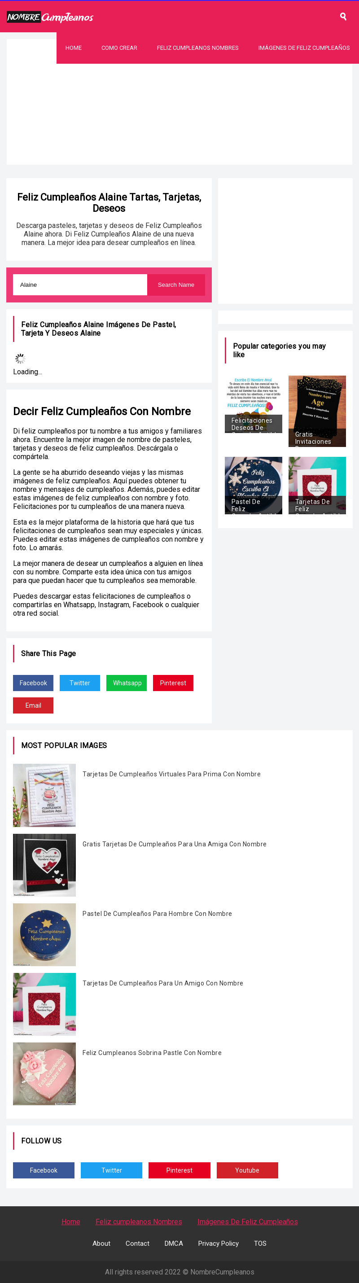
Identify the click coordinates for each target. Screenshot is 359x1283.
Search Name (176, 284)
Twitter (80, 683)
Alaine (90, 333)
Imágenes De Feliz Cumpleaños (304, 47)
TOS (260, 1243)
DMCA (174, 1243)
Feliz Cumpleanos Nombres (198, 47)
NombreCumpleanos (222, 1272)
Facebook (33, 683)
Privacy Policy (218, 1243)
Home (74, 47)
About (101, 1243)
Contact (137, 1243)
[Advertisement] (179, 126)
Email (33, 705)
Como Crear (119, 47)
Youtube (247, 1170)
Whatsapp (127, 683)
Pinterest (173, 683)
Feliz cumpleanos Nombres (139, 1221)
